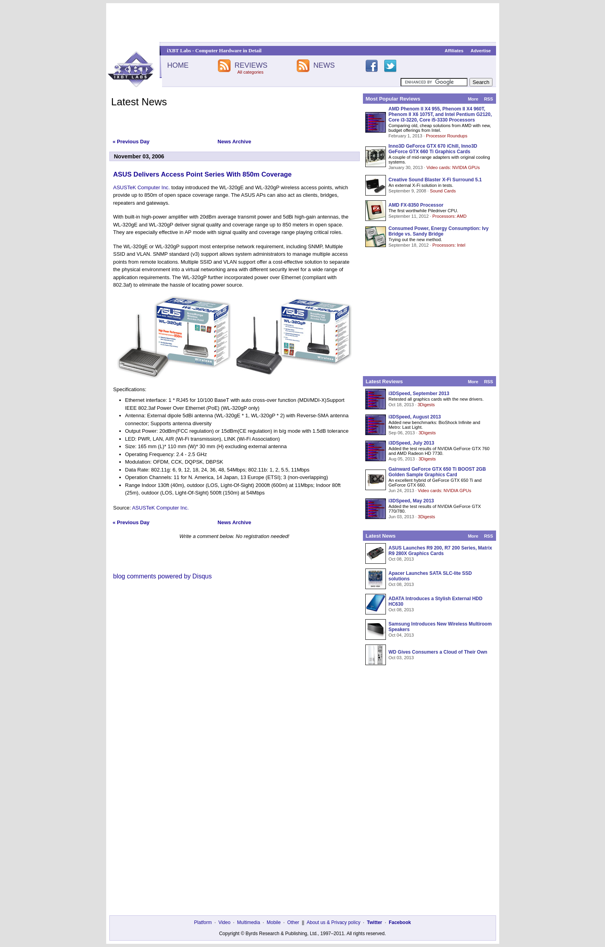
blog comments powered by (162, 576)
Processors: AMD (449, 216)
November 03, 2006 (139, 156)
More (473, 99)
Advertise (481, 50)
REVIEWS (251, 65)
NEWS (324, 65)
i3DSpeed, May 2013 (411, 501)
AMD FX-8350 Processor (416, 205)
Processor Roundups (446, 135)
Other (293, 922)
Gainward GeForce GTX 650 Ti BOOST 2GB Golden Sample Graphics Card (437, 471)
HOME (178, 65)
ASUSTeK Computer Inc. (141, 187)
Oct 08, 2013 (401, 559)
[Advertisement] (302, 22)
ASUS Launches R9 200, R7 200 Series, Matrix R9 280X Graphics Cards (440, 550)
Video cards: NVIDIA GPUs (453, 167)
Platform (203, 922)
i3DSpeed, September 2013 (419, 393)
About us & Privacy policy (333, 922)
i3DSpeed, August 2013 (415, 417)
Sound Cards (443, 190)
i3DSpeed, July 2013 (411, 443)
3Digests (426, 404)
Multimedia (248, 922)
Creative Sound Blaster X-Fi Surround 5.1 (435, 180)
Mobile (274, 922)
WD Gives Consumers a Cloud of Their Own (438, 652)
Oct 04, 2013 (401, 635)
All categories (250, 72)
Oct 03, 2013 (401, 657)
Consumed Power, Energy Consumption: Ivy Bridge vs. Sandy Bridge (439, 231)
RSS (488, 99)
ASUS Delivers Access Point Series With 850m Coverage (202, 174)
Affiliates (454, 50)
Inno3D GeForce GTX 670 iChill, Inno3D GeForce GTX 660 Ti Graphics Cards (433, 148)
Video (224, 922)
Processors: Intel (448, 245)
